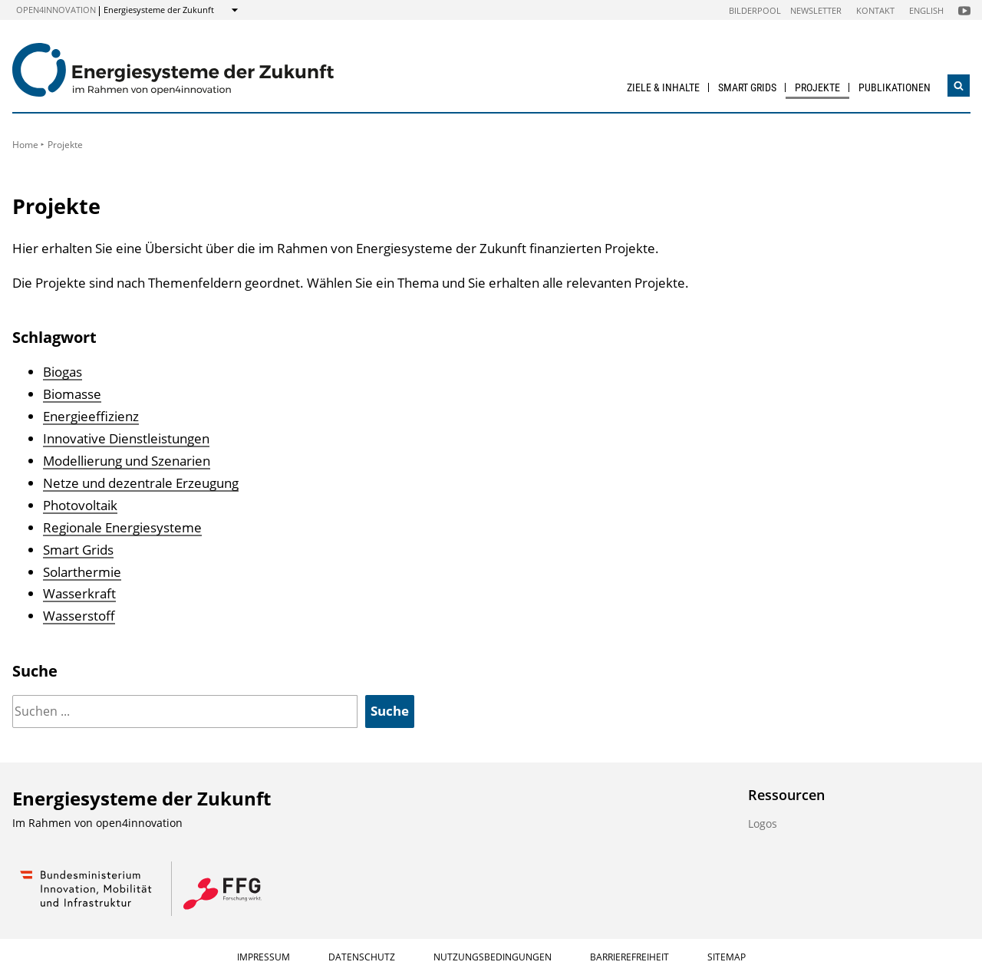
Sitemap (726, 956)
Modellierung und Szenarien (126, 460)
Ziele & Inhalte (663, 87)
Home (25, 144)
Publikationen (894, 87)
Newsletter (816, 10)
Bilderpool (755, 10)
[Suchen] (185, 711)
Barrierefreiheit (629, 956)
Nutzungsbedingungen (492, 956)
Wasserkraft (79, 593)
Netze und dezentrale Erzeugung (141, 483)
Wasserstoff (79, 615)
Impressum (263, 956)
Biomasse (72, 394)
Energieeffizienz (91, 416)
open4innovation (56, 9)
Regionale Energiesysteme (122, 527)
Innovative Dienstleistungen (126, 438)
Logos (762, 823)
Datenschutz (361, 956)
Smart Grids (747, 87)
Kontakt (875, 10)
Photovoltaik (80, 505)
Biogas (62, 371)
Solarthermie (82, 572)
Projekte (817, 87)
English (926, 10)
